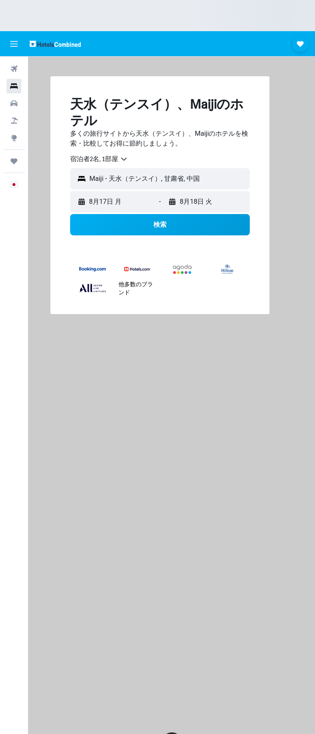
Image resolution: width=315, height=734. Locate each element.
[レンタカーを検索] (14, 103)
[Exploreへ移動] (14, 138)
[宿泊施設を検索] (14, 86)
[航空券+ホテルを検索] (14, 120)
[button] (14, 44)
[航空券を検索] (14, 69)
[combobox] (99, 159)
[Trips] (14, 161)
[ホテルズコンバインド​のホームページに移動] (55, 44)
